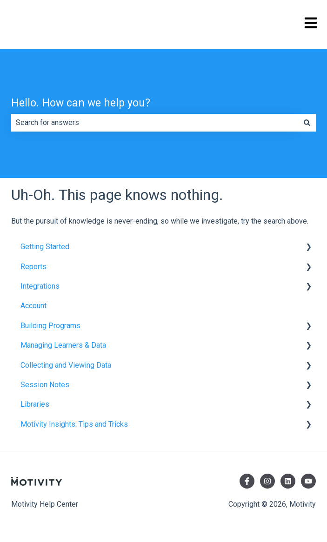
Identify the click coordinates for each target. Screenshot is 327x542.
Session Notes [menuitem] (44, 384)
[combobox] (154, 123)
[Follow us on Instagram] (267, 481)
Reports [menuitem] (33, 266)
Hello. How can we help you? (80, 103)
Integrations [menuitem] (40, 286)
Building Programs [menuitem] (50, 325)
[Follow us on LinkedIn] (287, 481)
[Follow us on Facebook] (247, 481)
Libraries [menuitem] (34, 404)
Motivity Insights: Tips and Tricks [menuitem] (74, 424)
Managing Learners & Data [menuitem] (63, 345)
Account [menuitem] (33, 305)
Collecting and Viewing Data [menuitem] (65, 365)
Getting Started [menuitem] (44, 246)
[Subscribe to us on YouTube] (308, 481)
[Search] (307, 123)
